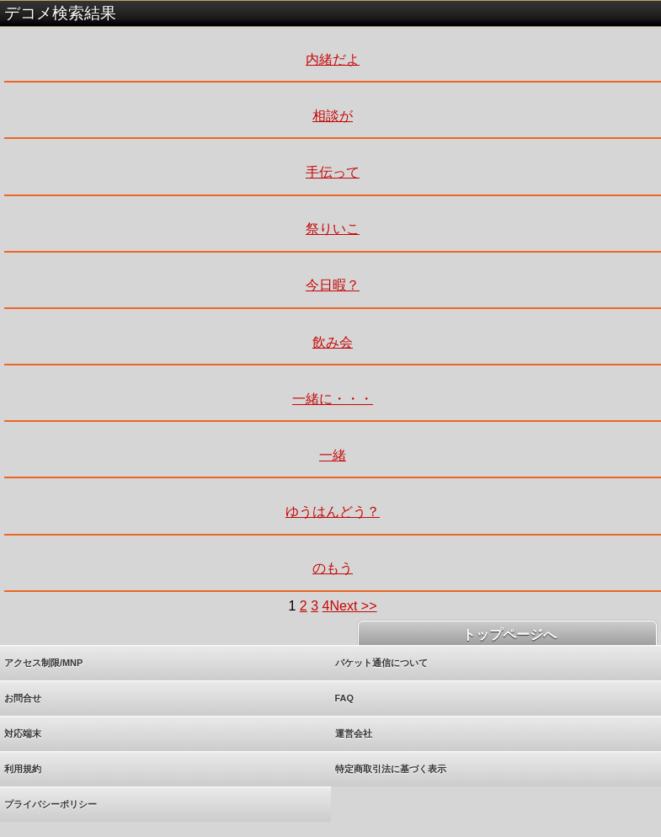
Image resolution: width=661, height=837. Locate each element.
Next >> (352, 606)
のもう (332, 568)
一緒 (332, 455)
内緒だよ (333, 59)
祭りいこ (333, 228)
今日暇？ (333, 285)
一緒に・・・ (332, 399)
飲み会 (332, 342)
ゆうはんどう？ (332, 511)
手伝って (333, 172)
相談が (332, 116)
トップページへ (507, 634)
